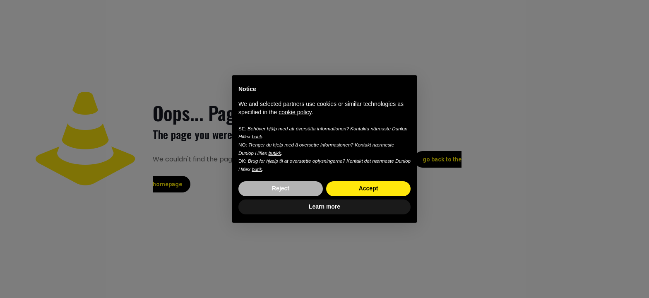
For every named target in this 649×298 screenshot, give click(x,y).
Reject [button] (280, 188)
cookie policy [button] (295, 112)
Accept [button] (368, 188)
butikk (275, 153)
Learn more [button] (324, 206)
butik (257, 136)
